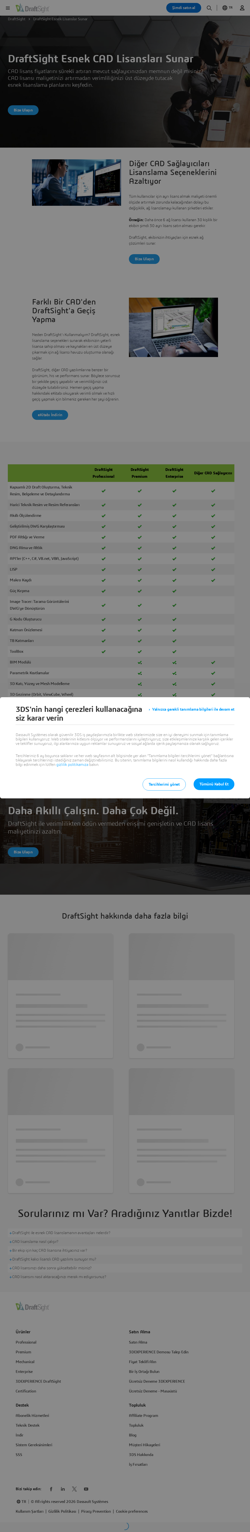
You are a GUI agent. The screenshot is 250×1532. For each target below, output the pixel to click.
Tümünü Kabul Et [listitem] (214, 784)
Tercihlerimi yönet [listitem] (164, 784)
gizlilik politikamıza (72, 765)
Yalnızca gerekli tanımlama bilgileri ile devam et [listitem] (193, 709)
